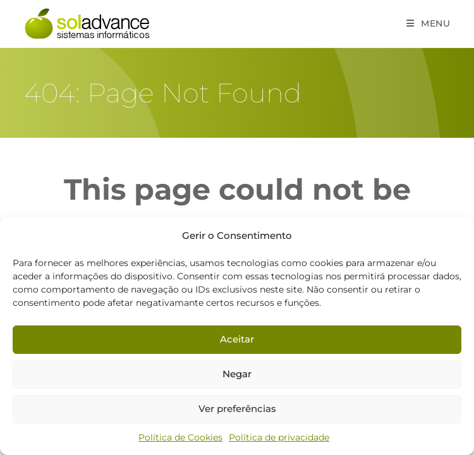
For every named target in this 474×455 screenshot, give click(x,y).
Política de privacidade (279, 437)
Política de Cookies (180, 437)
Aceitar (237, 339)
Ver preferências (237, 409)
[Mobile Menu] (428, 23)
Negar (237, 374)
